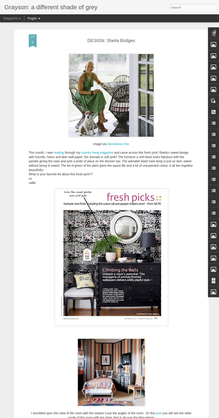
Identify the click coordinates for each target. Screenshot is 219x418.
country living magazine (97, 152)
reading (59, 152)
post (159, 413)
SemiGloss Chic (118, 144)
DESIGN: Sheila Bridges (111, 40)
